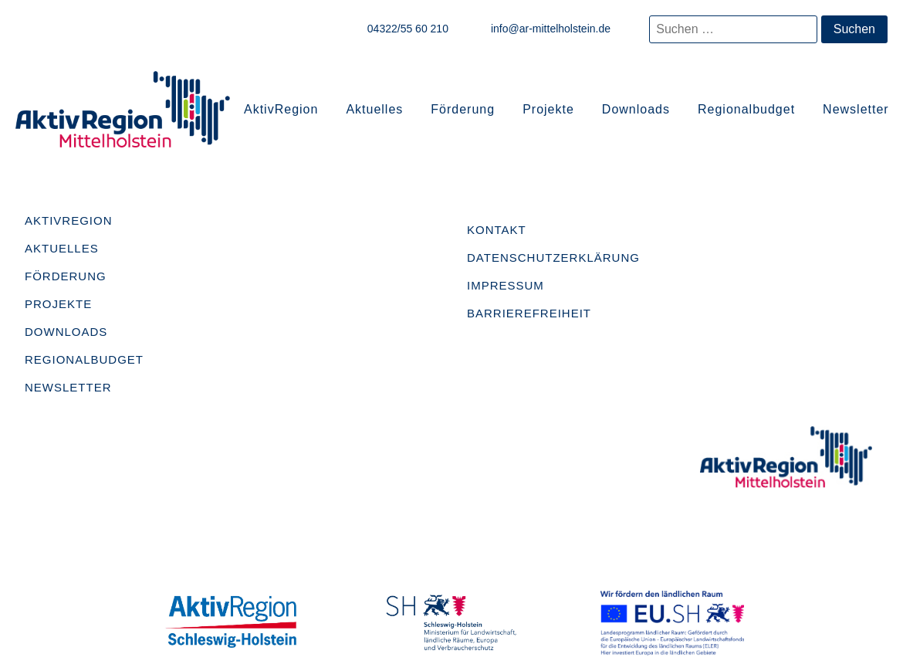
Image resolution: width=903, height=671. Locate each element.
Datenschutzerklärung (553, 257)
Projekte (548, 109)
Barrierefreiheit (529, 313)
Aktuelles (374, 109)
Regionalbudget (746, 109)
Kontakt (496, 229)
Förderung (463, 109)
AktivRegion (281, 109)
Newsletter (856, 109)
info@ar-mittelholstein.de (550, 28)
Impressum (505, 285)
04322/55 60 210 (407, 28)
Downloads (636, 109)
